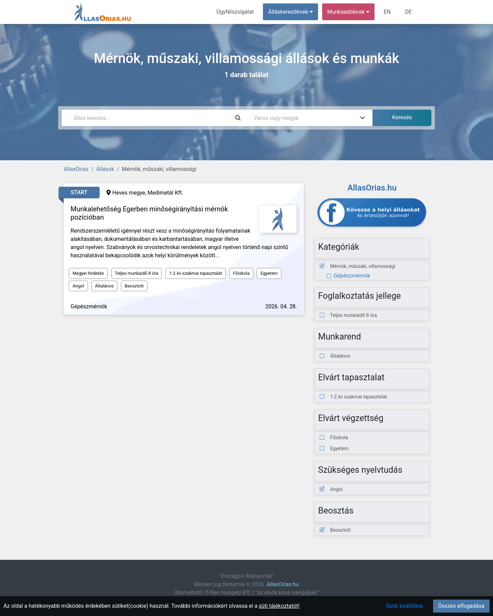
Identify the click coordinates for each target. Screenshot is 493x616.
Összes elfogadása (461, 606)
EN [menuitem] (387, 12)
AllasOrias (76, 169)
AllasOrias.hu (283, 584)
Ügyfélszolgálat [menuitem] (235, 12)
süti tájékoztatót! (279, 606)
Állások (105, 169)
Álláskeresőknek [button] (290, 12)
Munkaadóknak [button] (348, 12)
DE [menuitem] (408, 12)
